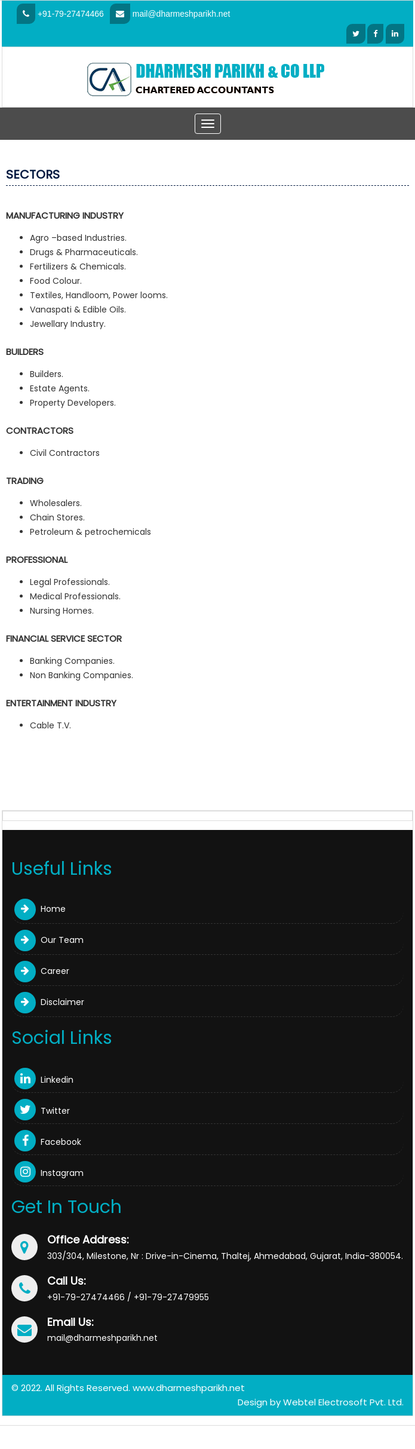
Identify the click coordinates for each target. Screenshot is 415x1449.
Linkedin (43, 1080)
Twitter (42, 1111)
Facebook (47, 1142)
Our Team (49, 940)
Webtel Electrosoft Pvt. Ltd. (343, 1402)
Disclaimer (49, 1002)
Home (40, 909)
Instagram (49, 1173)
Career (41, 971)
